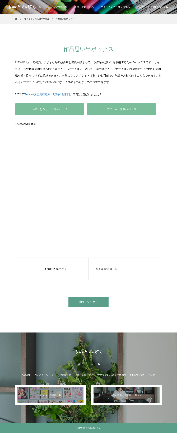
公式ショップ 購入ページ (121, 109)
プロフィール (41, 375)
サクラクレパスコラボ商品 (115, 7)
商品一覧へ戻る (88, 302)
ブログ (140, 7)
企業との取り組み (84, 7)
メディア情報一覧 (58, 7)
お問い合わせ (137, 375)
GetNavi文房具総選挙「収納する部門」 (48, 94)
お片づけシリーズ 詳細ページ (49, 109)
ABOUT (26, 375)
